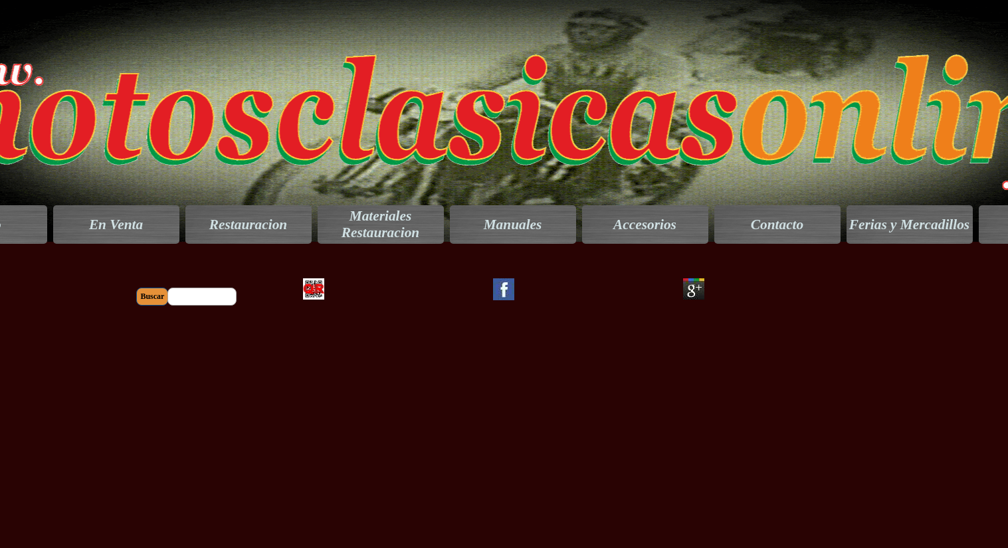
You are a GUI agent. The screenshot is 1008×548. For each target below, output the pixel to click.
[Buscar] (202, 297)
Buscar (152, 296)
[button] (313, 278)
